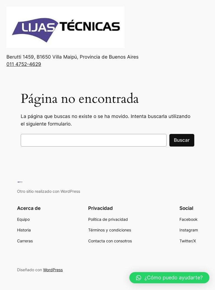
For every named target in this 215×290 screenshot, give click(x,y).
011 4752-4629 (23, 64)
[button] (169, 277)
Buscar (182, 140)
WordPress (53, 269)
